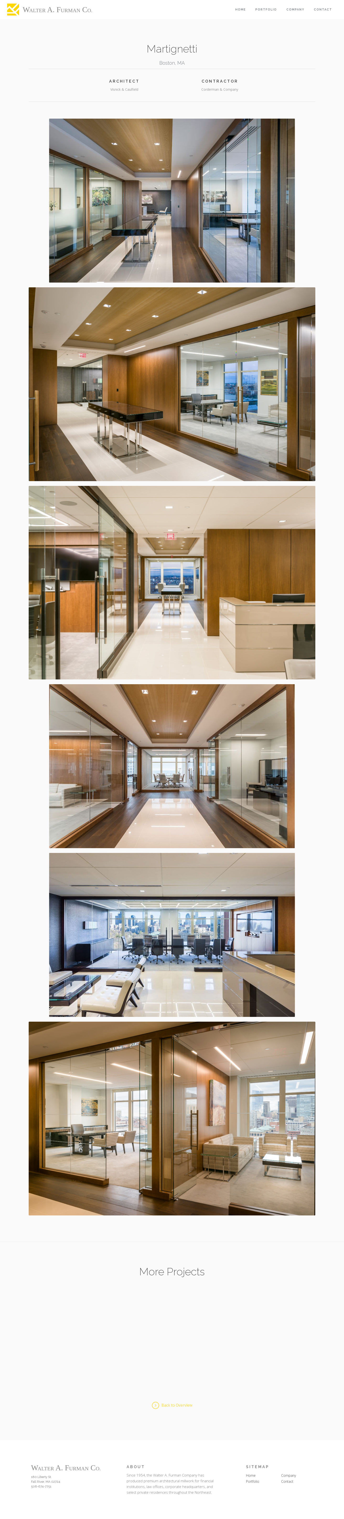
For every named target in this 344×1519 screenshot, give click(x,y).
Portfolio (266, 9)
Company (295, 9)
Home (240, 9)
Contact (323, 9)
